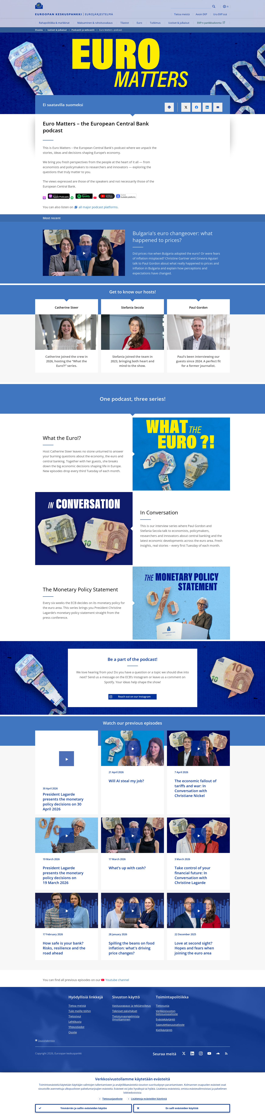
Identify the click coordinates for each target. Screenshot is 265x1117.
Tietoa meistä (182, 14)
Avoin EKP (201, 14)
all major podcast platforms (98, 207)
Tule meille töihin (79, 1011)
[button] (219, 6)
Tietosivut (74, 1016)
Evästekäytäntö (165, 1019)
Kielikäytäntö (164, 1030)
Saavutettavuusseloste (170, 1025)
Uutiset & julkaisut (178, 22)
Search (213, 6)
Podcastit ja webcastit (83, 29)
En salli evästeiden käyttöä (181, 1108)
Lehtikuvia (74, 1021)
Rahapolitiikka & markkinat (54, 22)
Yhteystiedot (76, 1027)
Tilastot (124, 22)
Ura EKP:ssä (220, 14)
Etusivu (39, 29)
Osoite (72, 1032)
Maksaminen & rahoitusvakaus (95, 22)
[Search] (196, 6)
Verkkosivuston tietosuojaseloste (167, 1012)
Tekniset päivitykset (124, 1011)
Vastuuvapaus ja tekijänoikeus (131, 1005)
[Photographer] (227, 347)
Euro (139, 22)
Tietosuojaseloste (112, 1098)
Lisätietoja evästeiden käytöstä (149, 1098)
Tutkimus (155, 22)
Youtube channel (115, 980)
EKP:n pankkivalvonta (211, 22)
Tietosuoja (162, 1005)
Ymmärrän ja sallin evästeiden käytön (83, 1108)
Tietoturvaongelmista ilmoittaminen (125, 1017)
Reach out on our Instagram (130, 696)
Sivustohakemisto (46, 1040)
